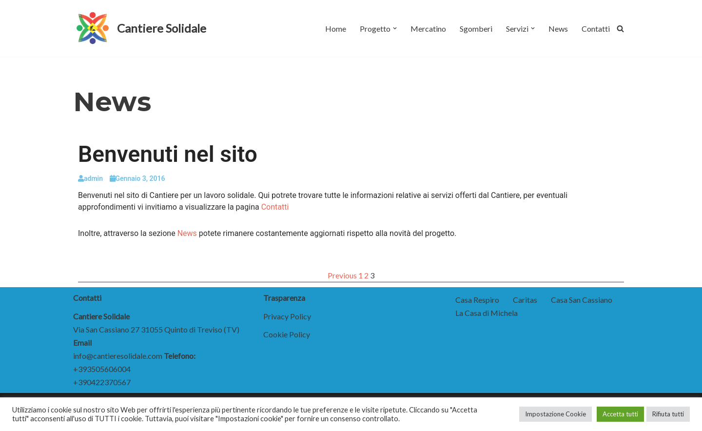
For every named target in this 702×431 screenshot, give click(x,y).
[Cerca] (620, 28)
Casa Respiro (477, 299)
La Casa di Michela (486, 312)
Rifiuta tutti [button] (668, 414)
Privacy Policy (287, 316)
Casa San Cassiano (581, 299)
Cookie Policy (286, 334)
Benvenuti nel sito (167, 154)
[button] (395, 28)
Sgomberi (476, 28)
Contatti (596, 28)
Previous (342, 275)
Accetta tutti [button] (620, 414)
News (558, 28)
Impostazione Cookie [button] (555, 414)
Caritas (525, 299)
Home (335, 28)
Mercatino (428, 28)
